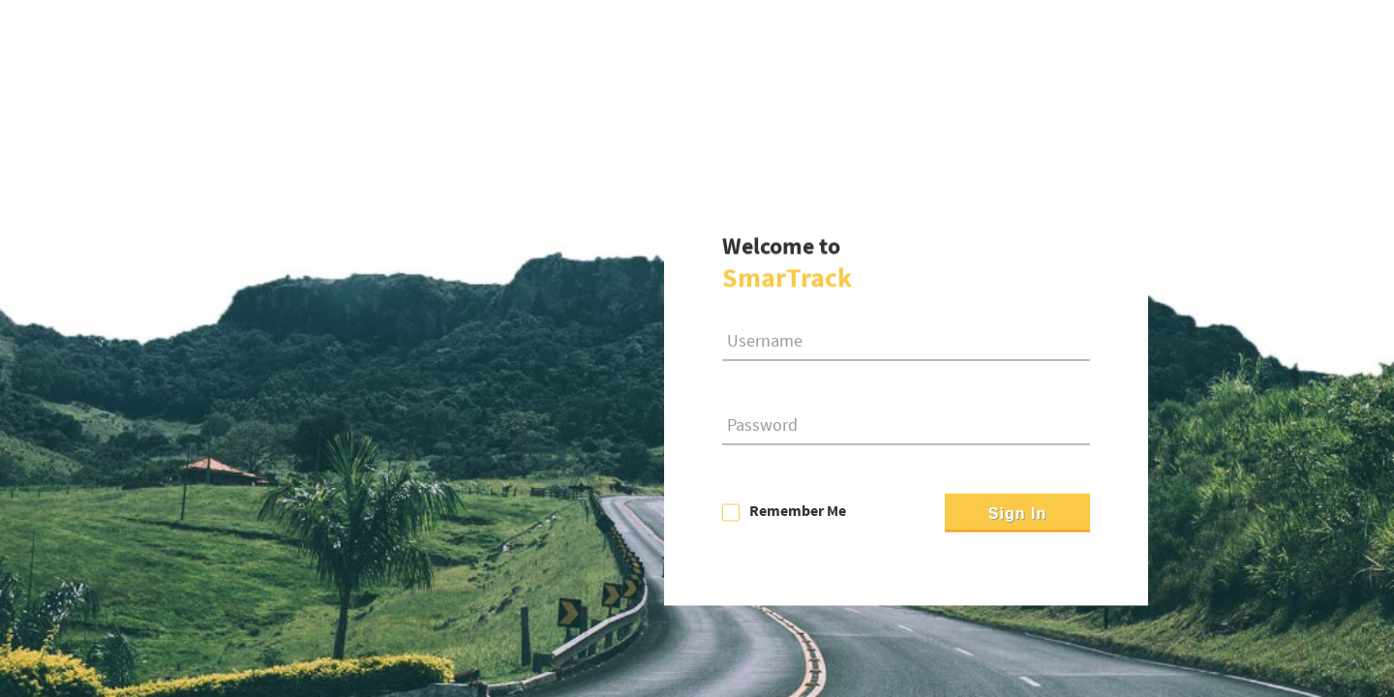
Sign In (1017, 514)
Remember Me (797, 511)
